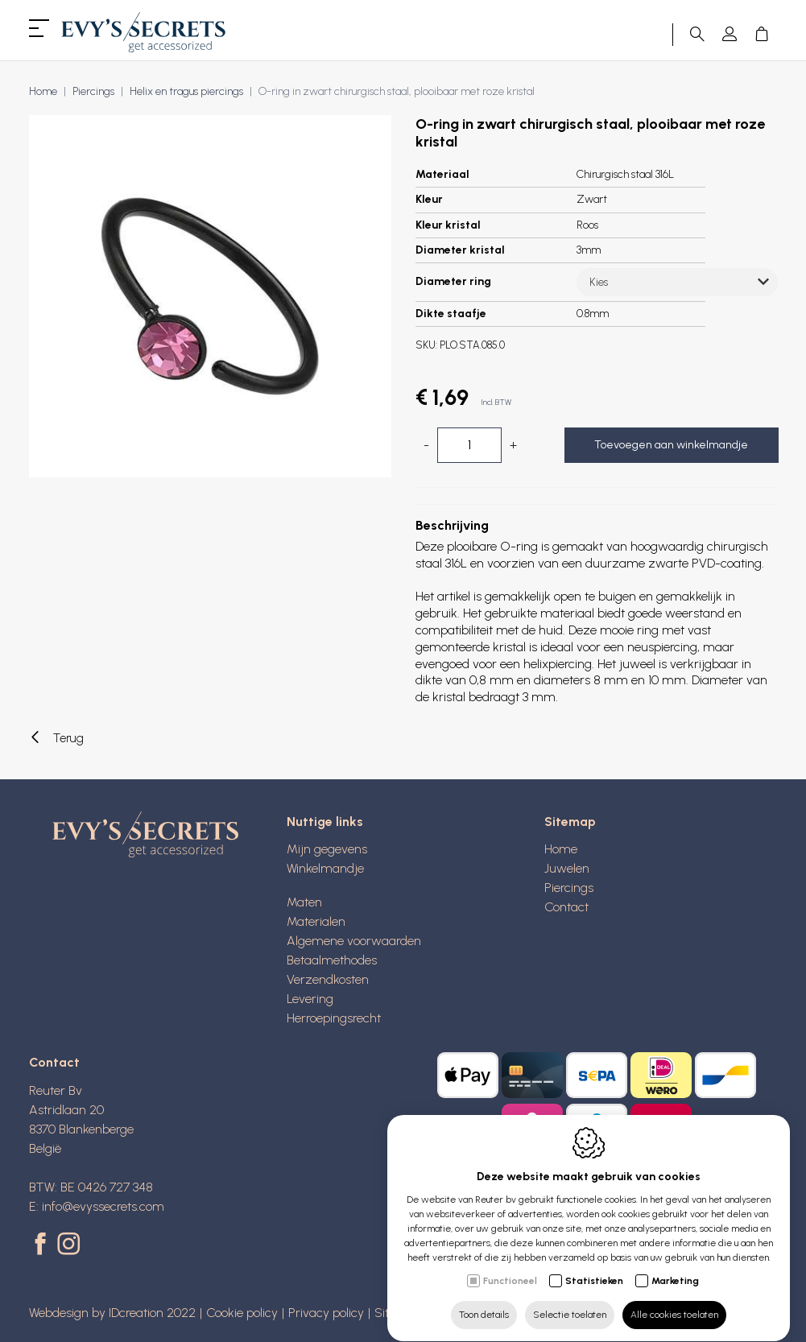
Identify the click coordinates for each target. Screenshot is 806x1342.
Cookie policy (242, 1312)
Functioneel (510, 1265)
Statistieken (594, 1265)
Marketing (675, 1265)
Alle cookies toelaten (674, 1299)
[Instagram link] (68, 1245)
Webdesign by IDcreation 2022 (112, 1312)
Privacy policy (326, 1312)
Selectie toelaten (569, 1299)
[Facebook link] (43, 1245)
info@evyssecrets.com (103, 1206)
